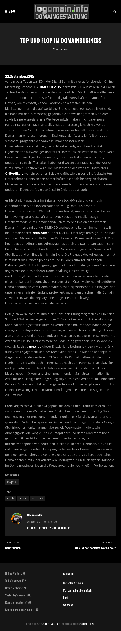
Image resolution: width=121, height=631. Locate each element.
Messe (23, 498)
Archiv (10, 498)
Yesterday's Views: (16, 595)
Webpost (68, 605)
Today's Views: (13, 580)
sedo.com (39, 233)
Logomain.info (52, 624)
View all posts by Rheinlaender (48, 528)
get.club (35, 346)
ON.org (14, 173)
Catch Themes (88, 624)
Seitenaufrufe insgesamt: (19, 609)
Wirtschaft (37, 498)
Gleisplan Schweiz (73, 583)
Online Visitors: (14, 573)
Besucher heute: (14, 588)
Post (65, 597)
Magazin (12, 482)
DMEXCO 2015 (50, 87)
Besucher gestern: (15, 602)
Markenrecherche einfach (77, 590)
